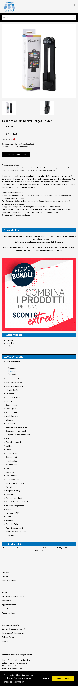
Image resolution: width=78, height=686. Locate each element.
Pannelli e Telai (12, 524)
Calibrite (9, 340)
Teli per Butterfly (13, 490)
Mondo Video (11, 461)
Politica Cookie (8, 637)
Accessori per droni (14, 498)
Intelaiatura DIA (12, 513)
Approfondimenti (9, 604)
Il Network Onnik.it (10, 580)
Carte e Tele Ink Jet (14, 379)
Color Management (14, 361)
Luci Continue (11, 475)
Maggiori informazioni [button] (14, 682)
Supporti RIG (11, 457)
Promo (4, 592)
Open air (9, 494)
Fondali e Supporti (13, 442)
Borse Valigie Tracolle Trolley (18, 502)
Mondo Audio (11, 465)
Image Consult (26, 654)
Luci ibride (10, 472)
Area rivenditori (8, 613)
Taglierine (10, 520)
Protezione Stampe (14, 382)
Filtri (7, 438)
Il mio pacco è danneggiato (13, 633)
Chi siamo (6, 572)
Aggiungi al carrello (16, 154)
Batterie (9, 401)
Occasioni (10, 535)
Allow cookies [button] (63, 679)
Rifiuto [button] (46, 679)
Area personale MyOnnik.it (13, 596)
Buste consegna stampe (16, 531)
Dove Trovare (7, 609)
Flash (8, 468)
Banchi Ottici (11, 412)
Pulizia (8, 517)
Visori (8, 509)
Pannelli (9, 487)
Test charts (12, 371)
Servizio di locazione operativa (14, 629)
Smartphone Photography (16, 431)
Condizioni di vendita (10, 625)
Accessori (12, 374)
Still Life (9, 446)
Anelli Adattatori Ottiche (16, 427)
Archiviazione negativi (15, 528)
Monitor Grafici (12, 390)
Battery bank (11, 405)
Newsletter (7, 600)
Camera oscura (12, 453)
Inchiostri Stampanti (14, 386)
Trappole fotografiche (15, 505)
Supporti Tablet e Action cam (18, 435)
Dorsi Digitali (11, 408)
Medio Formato (12, 416)
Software (11, 365)
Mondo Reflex (11, 423)
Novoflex (10, 343)
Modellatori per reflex (15, 483)
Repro (8, 449)
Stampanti (10, 394)
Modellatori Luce (13, 479)
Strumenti (12, 368)
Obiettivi (9, 420)
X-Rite (8, 346)
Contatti (5, 576)
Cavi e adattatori (13, 397)
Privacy (5, 641)
